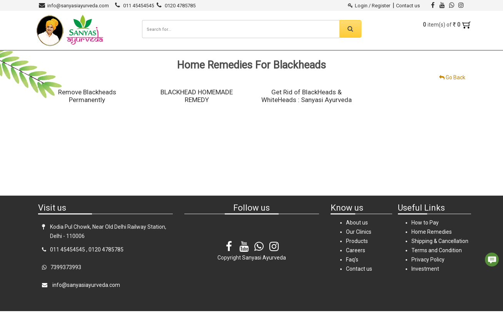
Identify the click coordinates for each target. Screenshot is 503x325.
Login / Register (370, 5)
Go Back (452, 91)
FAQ (312, 57)
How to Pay (425, 236)
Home (47, 57)
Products (124, 57)
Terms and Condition (436, 264)
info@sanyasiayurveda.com (78, 5)
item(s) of (447, 25)
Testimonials (257, 57)
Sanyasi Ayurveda (83, 57)
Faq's (352, 273)
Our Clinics (358, 246)
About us (357, 236)
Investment (425, 283)
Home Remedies (215, 57)
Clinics (152, 57)
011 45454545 (138, 5)
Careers (291, 57)
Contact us (408, 5)
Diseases (178, 57)
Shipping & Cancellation (439, 255)
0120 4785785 (180, 5)
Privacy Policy (428, 273)
